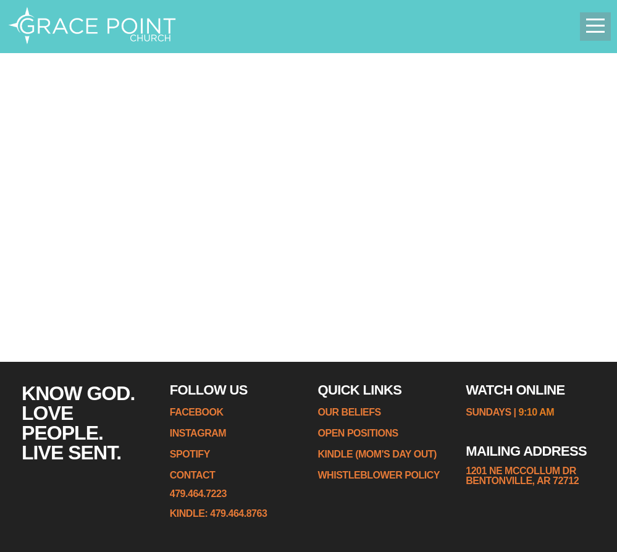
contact (193, 475)
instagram (198, 433)
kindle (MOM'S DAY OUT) (377, 454)
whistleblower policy (379, 475)
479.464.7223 (198, 493)
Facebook (197, 412)
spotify (190, 454)
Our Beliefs (349, 412)
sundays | (492, 412)
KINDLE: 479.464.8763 (218, 513)
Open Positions (358, 433)
